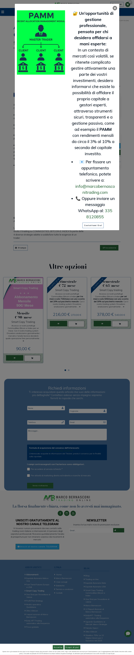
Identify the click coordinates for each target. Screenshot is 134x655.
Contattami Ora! (93, 225)
